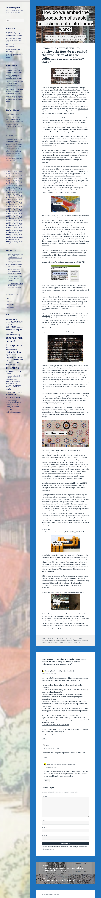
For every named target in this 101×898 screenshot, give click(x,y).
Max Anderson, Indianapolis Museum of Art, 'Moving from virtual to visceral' (15, 266)
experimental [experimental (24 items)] (18, 360)
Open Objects (13, 7)
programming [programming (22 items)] (11, 392)
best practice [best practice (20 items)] (10, 324)
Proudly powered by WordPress (50, 894)
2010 (7, 227)
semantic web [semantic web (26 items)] (11, 395)
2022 (7, 185)
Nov (16, 184)
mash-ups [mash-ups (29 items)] (18, 362)
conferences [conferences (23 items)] (10, 332)
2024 (7, 178)
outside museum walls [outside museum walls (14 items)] (11, 383)
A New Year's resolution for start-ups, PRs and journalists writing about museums (15, 256)
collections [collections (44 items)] (11, 326)
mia (55, 639)
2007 (7, 238)
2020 (7, 192)
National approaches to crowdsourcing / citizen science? (15, 92)
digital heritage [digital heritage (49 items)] (13, 352)
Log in (7, 298)
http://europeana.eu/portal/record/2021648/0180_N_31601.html (63, 532)
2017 (7, 203)
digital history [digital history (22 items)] (11, 355)
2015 (7, 210)
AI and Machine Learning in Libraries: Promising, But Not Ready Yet (14, 40)
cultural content (50, 642)
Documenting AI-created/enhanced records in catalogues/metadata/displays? (14, 33)
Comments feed (10, 304)
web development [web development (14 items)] (16, 412)
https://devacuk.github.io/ (50, 734)
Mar (15, 175)
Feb (12, 171)
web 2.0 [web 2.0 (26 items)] (9, 412)
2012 (7, 220)
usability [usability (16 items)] (18, 402)
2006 (7, 241)
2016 (7, 206)
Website (44, 835)
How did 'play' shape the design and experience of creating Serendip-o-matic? (15, 271)
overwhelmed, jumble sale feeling (72, 169)
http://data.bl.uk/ (68, 332)
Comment (45, 796)
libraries (80, 642)
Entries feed (9, 301)
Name (44, 820)
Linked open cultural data (75, 639)
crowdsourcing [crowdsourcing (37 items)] (13, 334)
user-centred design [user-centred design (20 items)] (12, 404)
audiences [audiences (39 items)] (19, 321)
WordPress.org (10, 307)
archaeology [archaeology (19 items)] (10, 322)
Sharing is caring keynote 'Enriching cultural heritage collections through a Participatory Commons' (15, 284)
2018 (7, 199)
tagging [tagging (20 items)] (8, 400)
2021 (7, 189)
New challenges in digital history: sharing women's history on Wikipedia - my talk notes (15, 277)
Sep (11, 180)
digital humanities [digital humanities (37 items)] (14, 357)
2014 (7, 213)
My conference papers (60, 640)
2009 (7, 231)
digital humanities (68, 642)
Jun (22, 178)
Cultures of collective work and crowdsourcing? (14, 45)
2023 (7, 182)
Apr (17, 206)
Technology (69, 640)
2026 (7, 171)
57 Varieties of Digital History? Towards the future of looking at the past (15, 55)
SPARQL (52, 325)
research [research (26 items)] (19, 392)
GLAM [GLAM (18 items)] (8, 362)
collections (78, 640)
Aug (9, 184)
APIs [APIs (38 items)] (15, 319)
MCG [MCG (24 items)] (7, 365)
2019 (7, 196)
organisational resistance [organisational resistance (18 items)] (13, 381)
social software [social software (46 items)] (13, 397)
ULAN (85, 483)
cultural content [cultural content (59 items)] (14, 337)
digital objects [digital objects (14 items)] (9, 360)
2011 (7, 224)
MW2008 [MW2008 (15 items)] (8, 378)
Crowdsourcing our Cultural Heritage (13, 120)
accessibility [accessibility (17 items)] (9, 319)
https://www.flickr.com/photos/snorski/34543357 (67, 592)
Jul (7, 197)
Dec (18, 194)
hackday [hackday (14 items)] (12, 362)
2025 (7, 175)
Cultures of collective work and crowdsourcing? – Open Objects (14, 89)
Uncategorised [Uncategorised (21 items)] (11, 402)
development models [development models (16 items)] (11, 349)
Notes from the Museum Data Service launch (14, 50)
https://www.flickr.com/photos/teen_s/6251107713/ (68, 262)
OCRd (52, 583)
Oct (13, 177)
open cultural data (54, 125)
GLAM (75, 642)
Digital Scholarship (71, 97)
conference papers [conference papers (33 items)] (14, 329)
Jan (10, 178)
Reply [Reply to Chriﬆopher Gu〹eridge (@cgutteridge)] (44, 738)
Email (44, 827)
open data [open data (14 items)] (13, 378)
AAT (81, 483)
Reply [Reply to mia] (45, 757)
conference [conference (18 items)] (19, 327)
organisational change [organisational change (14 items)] (11, 379)
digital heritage (59, 642)
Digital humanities (63, 639)
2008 (7, 234)
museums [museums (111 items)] (12, 368)
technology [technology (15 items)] (14, 400)
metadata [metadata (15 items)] (12, 364)
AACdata (77, 90)
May (20, 189)
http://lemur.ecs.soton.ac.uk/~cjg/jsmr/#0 (55, 724)
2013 (7, 217)
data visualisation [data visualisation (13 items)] (10, 347)
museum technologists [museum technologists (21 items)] (14, 376)
